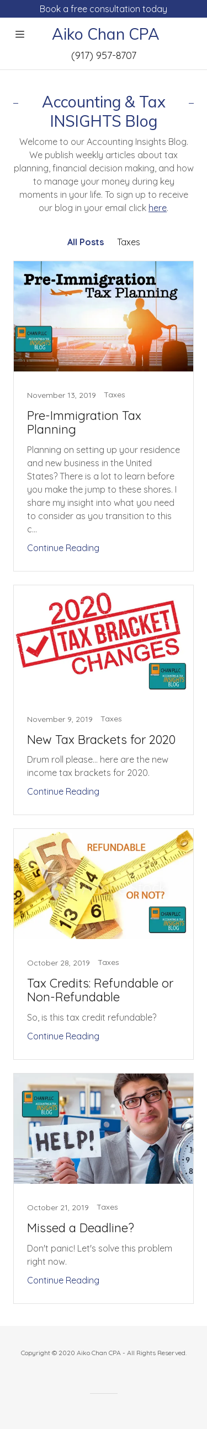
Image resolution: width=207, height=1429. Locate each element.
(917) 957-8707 (103, 55)
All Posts (85, 241)
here (157, 207)
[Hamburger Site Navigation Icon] (19, 34)
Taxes (128, 241)
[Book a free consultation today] (103, 8)
